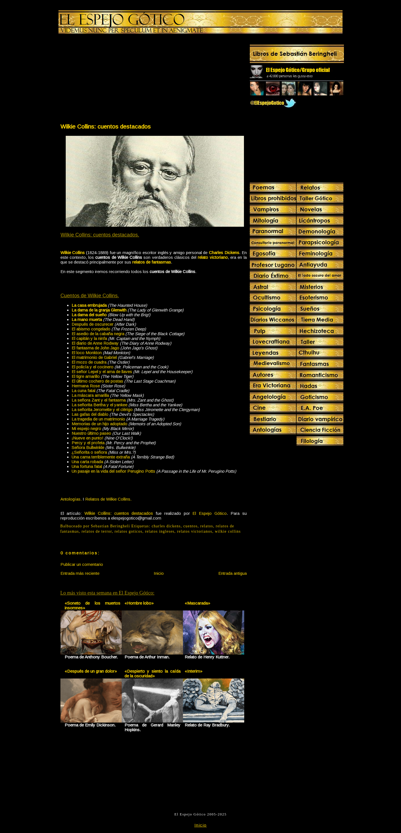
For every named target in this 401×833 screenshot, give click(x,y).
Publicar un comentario (81, 564)
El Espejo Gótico (209, 513)
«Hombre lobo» (139, 603)
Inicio (159, 573)
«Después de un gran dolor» (91, 671)
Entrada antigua (232, 573)
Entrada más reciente (79, 573)
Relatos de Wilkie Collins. (108, 499)
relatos (206, 526)
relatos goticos (128, 531)
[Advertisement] (106, 80)
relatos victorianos (194, 531)
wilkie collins (228, 531)
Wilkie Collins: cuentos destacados (105, 126)
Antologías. (71, 499)
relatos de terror (97, 531)
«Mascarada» (197, 603)
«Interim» (193, 671)
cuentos (190, 526)
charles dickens (166, 526)
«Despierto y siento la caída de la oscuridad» (152, 673)
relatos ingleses (160, 531)
